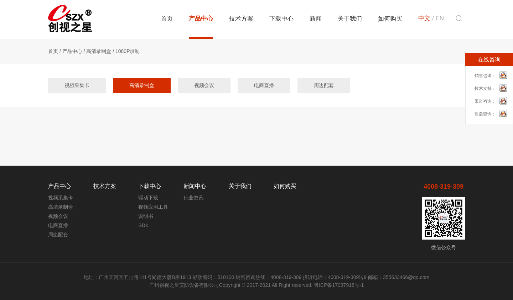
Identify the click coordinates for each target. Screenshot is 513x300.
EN (439, 18)
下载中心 (281, 18)
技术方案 (241, 18)
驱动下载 (148, 197)
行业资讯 (193, 197)
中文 (424, 18)
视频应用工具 (153, 207)
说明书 (145, 216)
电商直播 (264, 85)
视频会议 (204, 85)
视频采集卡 (76, 85)
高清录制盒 (98, 51)
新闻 (316, 18)
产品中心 (201, 18)
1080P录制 (127, 51)
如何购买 (390, 18)
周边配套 (324, 85)
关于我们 (350, 18)
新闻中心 (194, 186)
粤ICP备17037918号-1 (339, 285)
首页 (167, 18)
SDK (143, 225)
